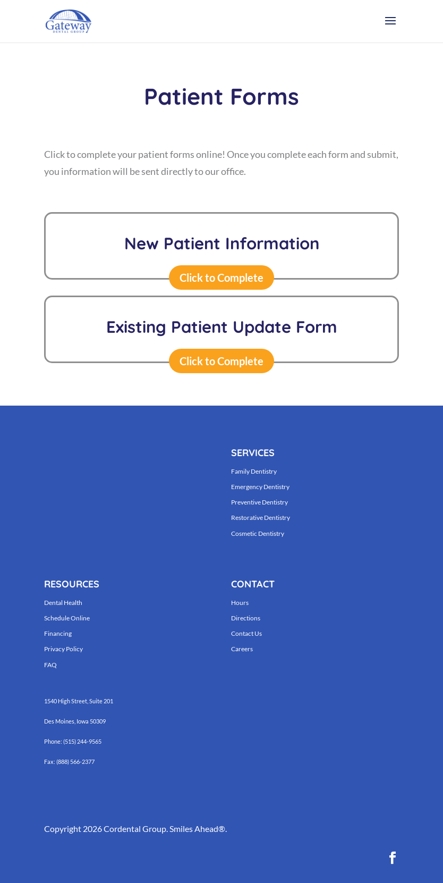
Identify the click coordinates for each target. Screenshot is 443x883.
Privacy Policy (63, 649)
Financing (58, 633)
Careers (242, 649)
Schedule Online (67, 618)
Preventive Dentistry (259, 502)
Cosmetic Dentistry (257, 533)
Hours (240, 603)
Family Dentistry (254, 471)
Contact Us (246, 633)
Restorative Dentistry (260, 518)
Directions (245, 618)
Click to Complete (221, 277)
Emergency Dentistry (260, 487)
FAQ (50, 665)
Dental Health (63, 603)
